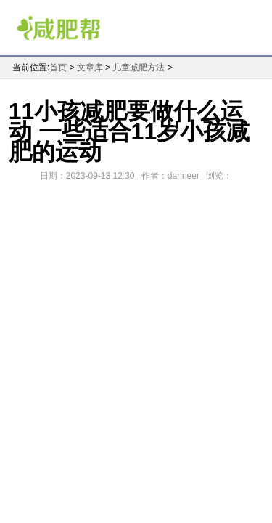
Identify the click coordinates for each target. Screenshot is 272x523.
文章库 (90, 67)
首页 (58, 67)
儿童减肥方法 (138, 67)
